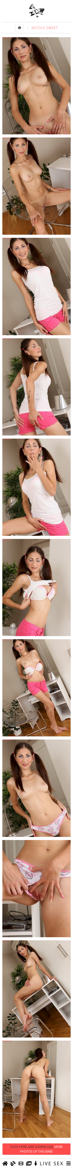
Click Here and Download (36, 1149)
